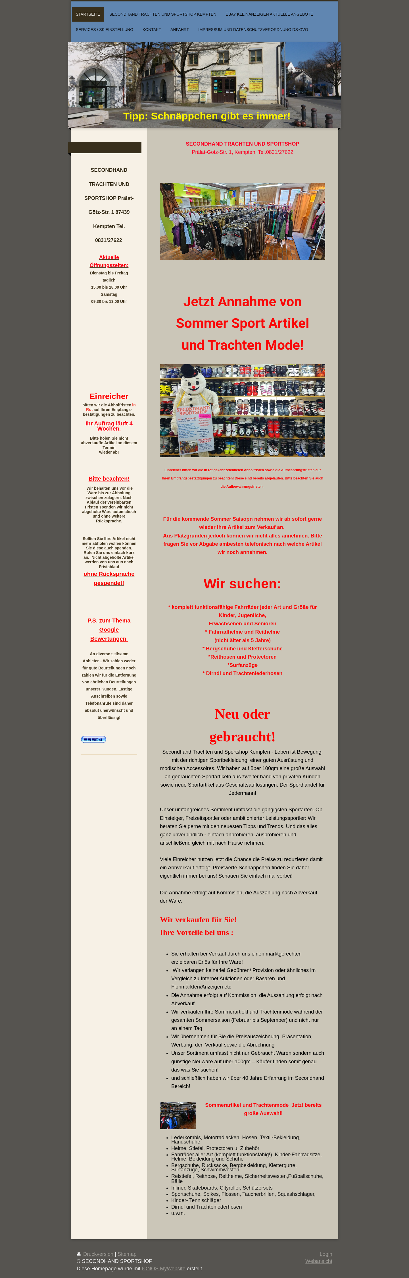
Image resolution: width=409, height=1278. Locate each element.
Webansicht (318, 1261)
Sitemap (127, 1254)
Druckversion (96, 1254)
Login (326, 1254)
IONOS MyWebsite (163, 1268)
